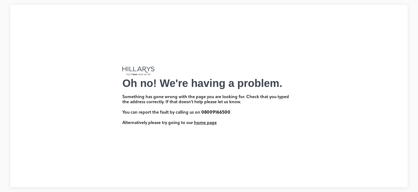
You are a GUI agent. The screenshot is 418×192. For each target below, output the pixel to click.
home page (205, 123)
